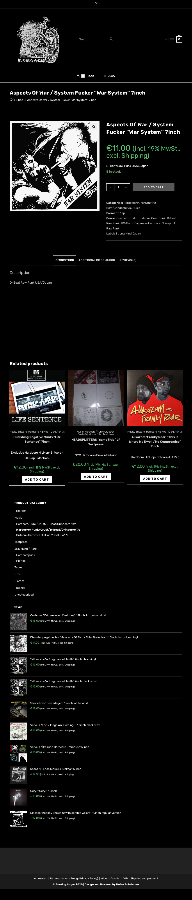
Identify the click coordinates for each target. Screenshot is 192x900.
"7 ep (121, 214)
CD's (17, 575)
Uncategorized (24, 595)
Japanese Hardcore (147, 224)
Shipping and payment (144, 879)
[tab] (64, 261)
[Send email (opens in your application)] (96, 4)
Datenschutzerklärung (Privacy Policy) (74, 879)
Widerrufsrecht (110, 879)
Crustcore (143, 219)
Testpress (108, 435)
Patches (19, 588)
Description (64, 261)
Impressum (40, 879)
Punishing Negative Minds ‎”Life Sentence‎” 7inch (37, 440)
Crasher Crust (125, 219)
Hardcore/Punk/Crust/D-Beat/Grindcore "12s (96, 434)
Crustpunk (158, 219)
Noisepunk (169, 224)
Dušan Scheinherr (127, 885)
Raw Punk (112, 229)
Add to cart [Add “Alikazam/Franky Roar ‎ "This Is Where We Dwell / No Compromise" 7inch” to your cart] (155, 479)
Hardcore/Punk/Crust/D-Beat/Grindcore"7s (48, 530)
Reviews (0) (127, 261)
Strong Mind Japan (128, 234)
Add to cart (154, 188)
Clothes (19, 581)
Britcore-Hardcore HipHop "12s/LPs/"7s (41, 432)
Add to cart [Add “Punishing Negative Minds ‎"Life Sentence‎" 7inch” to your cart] (37, 480)
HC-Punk (127, 224)
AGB (125, 879)
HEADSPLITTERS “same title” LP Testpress (95, 443)
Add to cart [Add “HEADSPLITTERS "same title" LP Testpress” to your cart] (96, 478)
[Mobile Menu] (109, 76)
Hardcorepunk (25, 556)
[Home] (11, 101)
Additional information (96, 261)
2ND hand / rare (25, 549)
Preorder (20, 512)
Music (136, 209)
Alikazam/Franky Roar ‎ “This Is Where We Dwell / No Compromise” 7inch (155, 442)
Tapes (18, 568)
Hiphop (21, 561)
